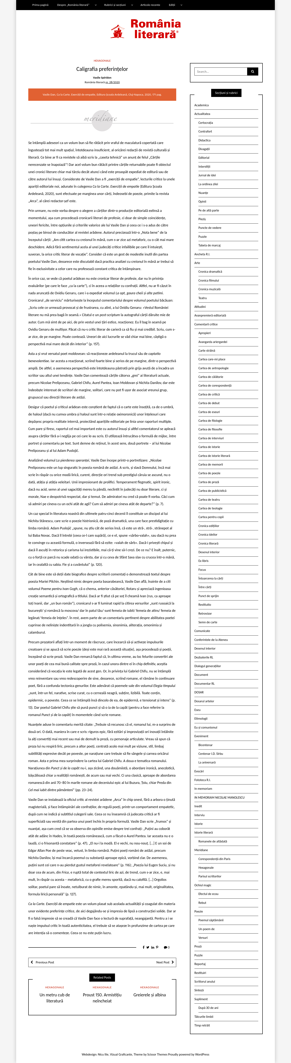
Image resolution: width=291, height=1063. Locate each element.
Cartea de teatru (209, 500)
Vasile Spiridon (102, 77)
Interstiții (204, 166)
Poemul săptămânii (211, 920)
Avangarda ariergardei (212, 342)
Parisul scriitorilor (209, 876)
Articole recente (150, 5)
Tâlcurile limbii (203, 1017)
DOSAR (199, 692)
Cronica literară (208, 543)
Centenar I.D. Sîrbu (210, 754)
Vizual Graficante (121, 1054)
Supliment (201, 999)
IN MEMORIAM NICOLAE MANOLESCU (219, 797)
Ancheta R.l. (202, 254)
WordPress (202, 1054)
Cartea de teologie (210, 508)
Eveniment (201, 736)
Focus (202, 570)
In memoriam (203, 789)
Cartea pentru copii (211, 517)
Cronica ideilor (207, 534)
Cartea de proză (208, 482)
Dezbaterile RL (203, 657)
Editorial (203, 158)
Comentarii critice (206, 324)
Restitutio (204, 605)
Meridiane (201, 850)
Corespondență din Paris (214, 859)
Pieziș (202, 219)
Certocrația (205, 123)
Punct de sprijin (208, 596)
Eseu (197, 710)
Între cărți (204, 587)
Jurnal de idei (207, 175)
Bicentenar (205, 745)
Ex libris (203, 561)
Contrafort (205, 131)
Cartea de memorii (210, 464)
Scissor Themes (157, 1054)
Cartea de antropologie (213, 368)
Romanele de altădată (212, 841)
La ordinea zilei (208, 184)
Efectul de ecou (208, 894)
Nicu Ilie (103, 1054)
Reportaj (200, 964)
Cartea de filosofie (210, 429)
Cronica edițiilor (208, 526)
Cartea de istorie (209, 447)
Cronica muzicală (209, 289)
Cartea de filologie (210, 421)
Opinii (202, 201)
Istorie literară (203, 832)
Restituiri (200, 973)
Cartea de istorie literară (214, 456)
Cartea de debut (209, 403)
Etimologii (201, 718)
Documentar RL (204, 684)
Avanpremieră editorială (210, 315)
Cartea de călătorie (210, 377)
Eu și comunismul (205, 727)
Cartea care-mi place (211, 359)
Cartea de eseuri (209, 412)
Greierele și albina (149, 995)
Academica (201, 105)
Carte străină (206, 350)
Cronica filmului (208, 280)
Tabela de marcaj (209, 245)
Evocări (199, 771)
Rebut (202, 903)
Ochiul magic (202, 885)
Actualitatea (202, 114)
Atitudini (200, 307)
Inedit (198, 806)
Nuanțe (203, 193)
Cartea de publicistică (212, 491)
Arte (197, 263)
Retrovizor (205, 613)
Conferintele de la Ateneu (211, 640)
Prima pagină (40, 5)
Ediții (172, 5)
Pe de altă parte (208, 210)
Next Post (163, 962)
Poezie (198, 911)
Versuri (203, 938)
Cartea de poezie (209, 473)
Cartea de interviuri (211, 438)
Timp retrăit (202, 1025)
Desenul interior (208, 552)
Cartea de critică (209, 394)
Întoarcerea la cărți (210, 578)
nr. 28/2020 (112, 82)
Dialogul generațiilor (207, 666)
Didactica (204, 140)
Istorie (198, 824)
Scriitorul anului (204, 981)
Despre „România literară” (73, 5)
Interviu (199, 815)
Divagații (204, 149)
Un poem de (206, 929)
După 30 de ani (208, 1008)
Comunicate (202, 631)
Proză (198, 946)
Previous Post (44, 962)
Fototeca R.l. (202, 780)
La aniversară (207, 762)
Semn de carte (207, 622)
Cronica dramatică (210, 271)
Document (201, 675)
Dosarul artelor (204, 701)
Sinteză (199, 990)
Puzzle (202, 237)
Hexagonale (102, 60)
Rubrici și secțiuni (115, 5)
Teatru (202, 298)
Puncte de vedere (209, 228)
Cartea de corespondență (215, 385)
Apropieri (204, 333)
